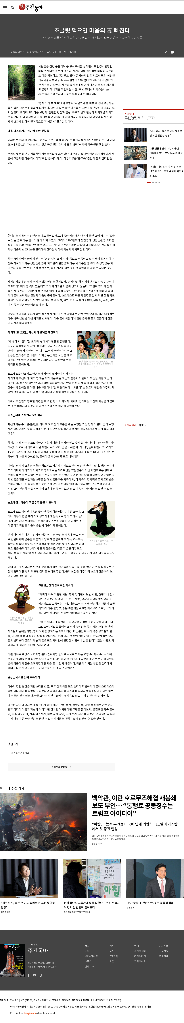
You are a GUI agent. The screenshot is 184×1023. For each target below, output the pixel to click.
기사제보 (163, 945)
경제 (111, 945)
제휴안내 (46, 1000)
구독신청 (163, 951)
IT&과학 (113, 956)
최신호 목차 (140, 951)
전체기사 (89, 966)
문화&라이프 (91, 956)
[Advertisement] (28, 199)
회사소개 (14, 1000)
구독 (151, 118)
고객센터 (56, 1000)
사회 (87, 951)
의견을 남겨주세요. (20, 752)
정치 (87, 945)
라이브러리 (140, 956)
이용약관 (66, 1000)
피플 (111, 961)
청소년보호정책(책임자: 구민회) (105, 1000)
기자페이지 (140, 961)
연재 (136, 945)
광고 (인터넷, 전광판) (30, 1000)
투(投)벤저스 (134, 118)
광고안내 (163, 956)
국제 (111, 951)
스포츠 (88, 961)
